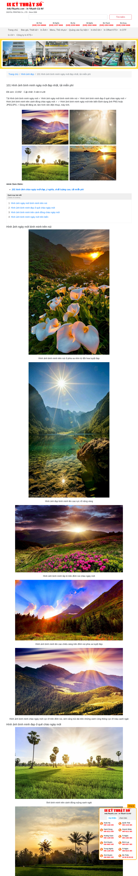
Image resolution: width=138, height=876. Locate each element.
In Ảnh (43, 30)
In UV (10, 35)
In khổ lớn (96, 30)
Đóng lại (131, 806)
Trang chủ (13, 30)
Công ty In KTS (24, 35)
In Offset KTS (110, 30)
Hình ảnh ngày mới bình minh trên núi (27, 203)
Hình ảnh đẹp (27, 74)
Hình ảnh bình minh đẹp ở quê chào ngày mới (31, 207)
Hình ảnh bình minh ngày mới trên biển (28, 217)
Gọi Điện (112, 818)
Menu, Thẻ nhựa (58, 30)
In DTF (123, 30)
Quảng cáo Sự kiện (78, 30)
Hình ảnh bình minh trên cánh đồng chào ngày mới (34, 212)
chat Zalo (123, 818)
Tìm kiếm (120, 17)
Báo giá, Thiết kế (29, 30)
